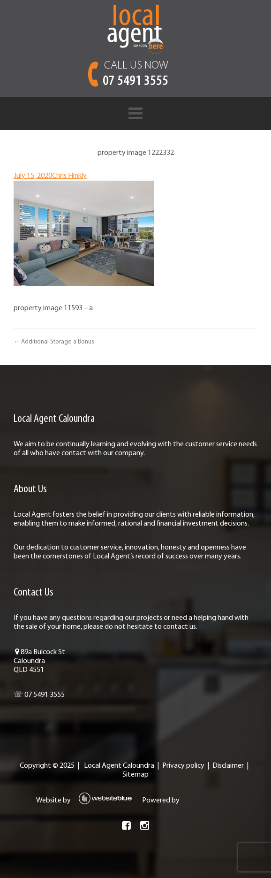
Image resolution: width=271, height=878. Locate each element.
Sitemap (135, 775)
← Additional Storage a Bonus (54, 342)
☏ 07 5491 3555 (39, 695)
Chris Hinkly (69, 176)
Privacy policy (183, 766)
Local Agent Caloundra (119, 766)
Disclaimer (228, 766)
